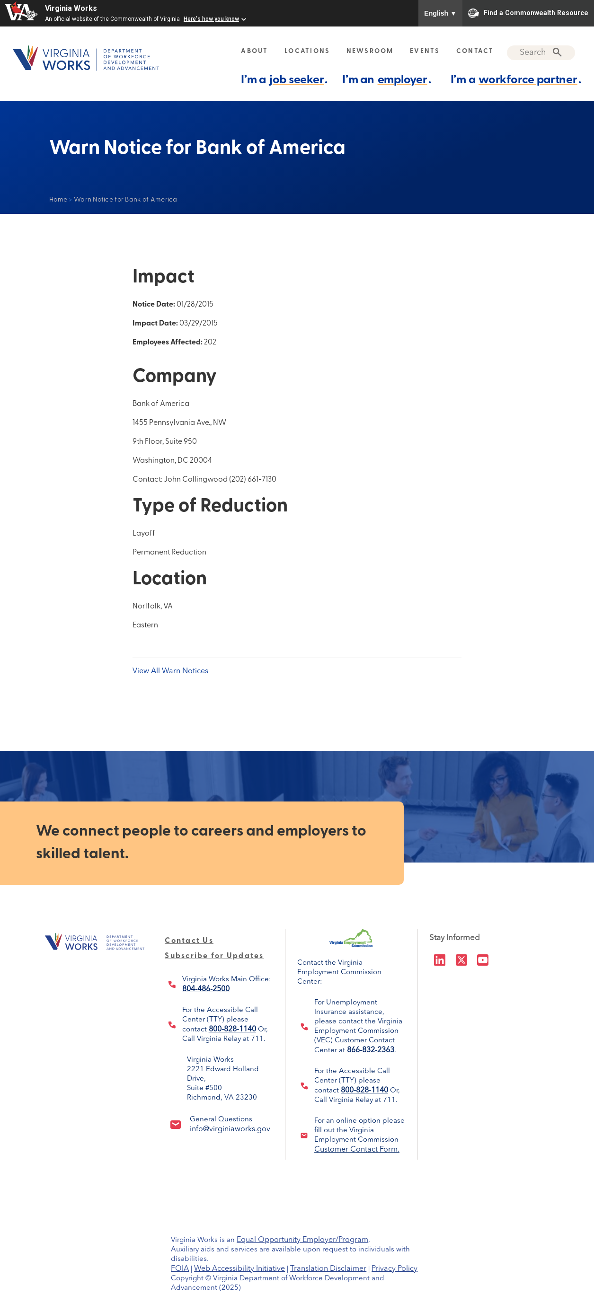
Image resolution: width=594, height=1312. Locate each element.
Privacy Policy (394, 1269)
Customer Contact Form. (356, 1150)
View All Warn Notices (170, 671)
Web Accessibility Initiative (239, 1269)
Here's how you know (211, 19)
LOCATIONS (307, 51)
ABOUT (254, 51)
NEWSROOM (370, 51)
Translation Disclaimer (328, 1269)
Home (58, 199)
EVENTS (425, 51)
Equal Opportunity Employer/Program (302, 1240)
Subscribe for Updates (214, 956)
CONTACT (475, 51)
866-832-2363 (370, 1050)
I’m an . (386, 79)
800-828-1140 (232, 1029)
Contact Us (189, 941)
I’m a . (284, 79)
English (440, 13)
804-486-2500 (206, 989)
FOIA (180, 1269)
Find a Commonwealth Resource (528, 13)
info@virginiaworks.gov (230, 1129)
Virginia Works (71, 8)
